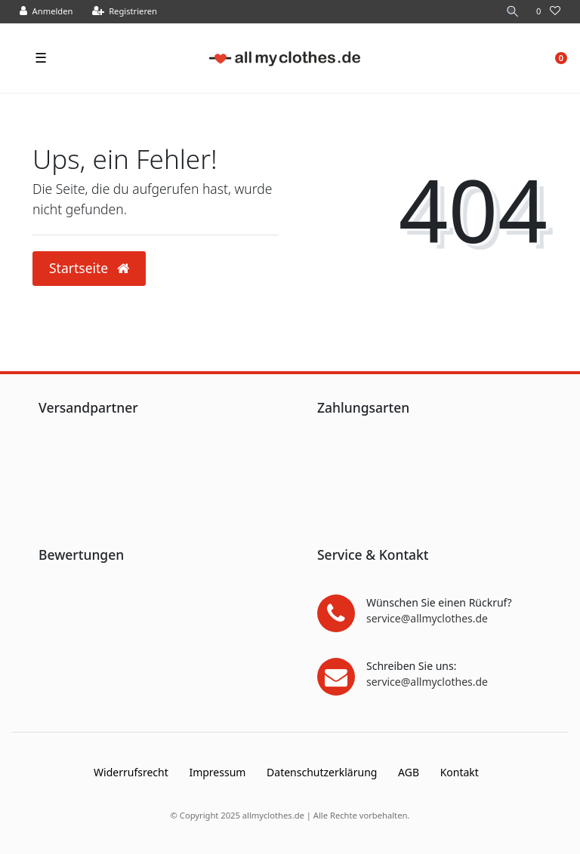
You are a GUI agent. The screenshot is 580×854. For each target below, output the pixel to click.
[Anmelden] (46, 11)
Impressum (217, 772)
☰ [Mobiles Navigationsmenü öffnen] (41, 57)
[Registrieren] (125, 11)
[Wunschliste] (548, 11)
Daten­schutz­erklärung (322, 772)
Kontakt (459, 772)
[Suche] (513, 11)
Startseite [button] (89, 268)
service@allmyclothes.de (427, 618)
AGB (408, 772)
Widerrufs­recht (131, 772)
